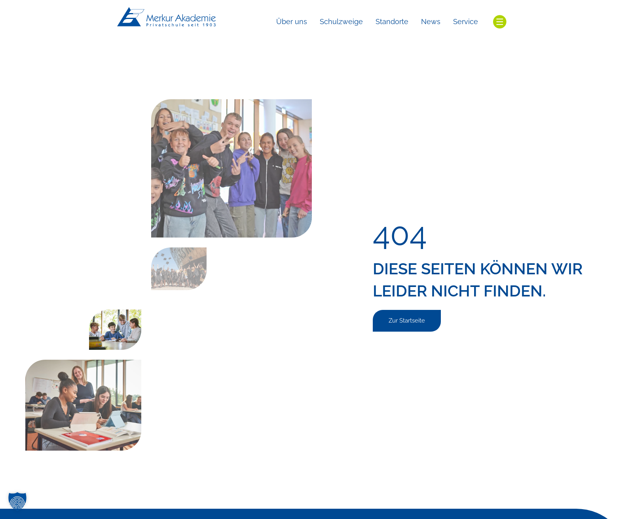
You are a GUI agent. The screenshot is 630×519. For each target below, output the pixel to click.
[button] (17, 501)
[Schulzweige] (341, 22)
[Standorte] (392, 22)
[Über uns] (291, 22)
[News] (431, 22)
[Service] (465, 22)
